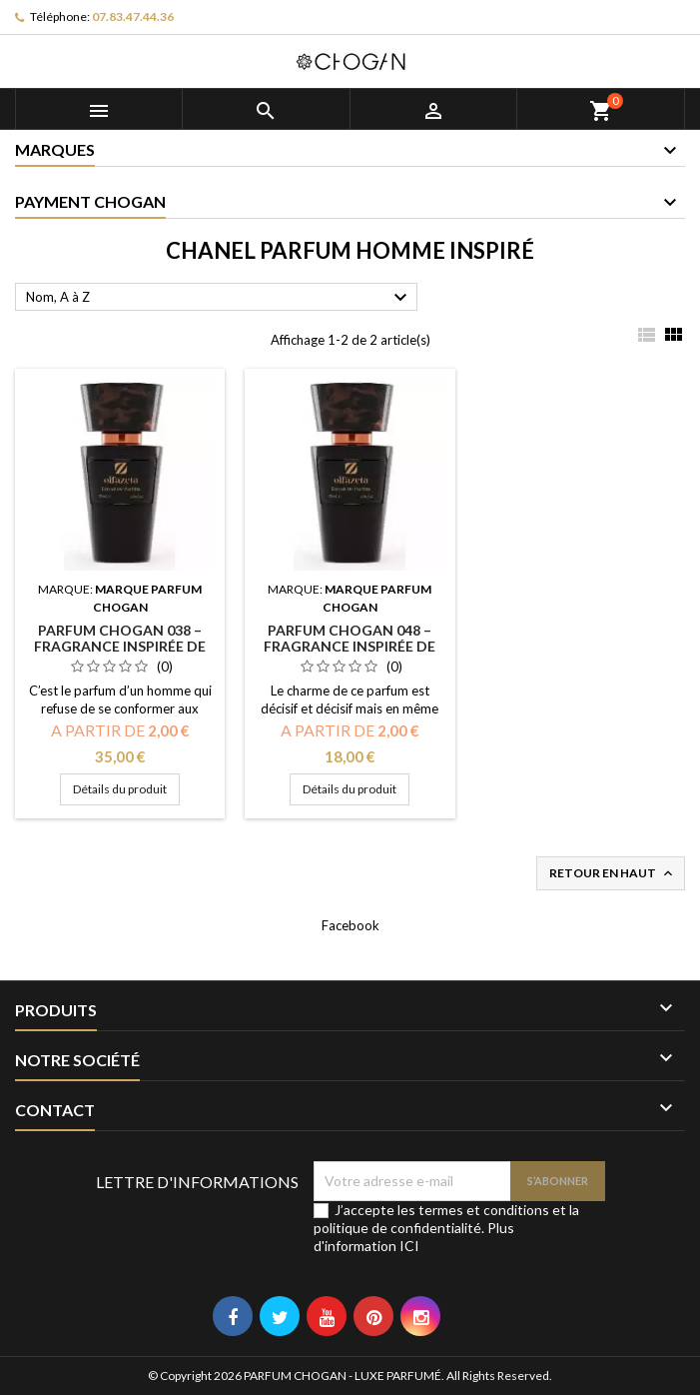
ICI (409, 1245)
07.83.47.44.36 (133, 16)
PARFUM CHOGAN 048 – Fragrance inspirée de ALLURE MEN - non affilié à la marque (349, 654)
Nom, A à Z (219, 298)
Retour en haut (612, 873)
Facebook (350, 925)
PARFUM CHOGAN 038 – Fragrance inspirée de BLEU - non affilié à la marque (120, 654)
